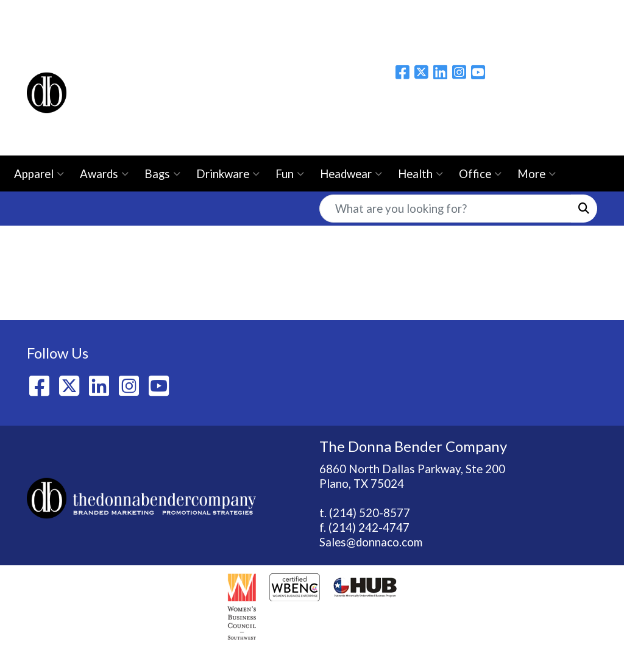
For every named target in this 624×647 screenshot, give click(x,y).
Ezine (337, 13)
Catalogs (383, 13)
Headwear (351, 173)
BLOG (165, 13)
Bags (162, 173)
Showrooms (285, 13)
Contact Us (218, 13)
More (536, 173)
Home (46, 13)
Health (420, 173)
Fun (289, 173)
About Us (93, 13)
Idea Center (61, 40)
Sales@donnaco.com (370, 542)
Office (480, 173)
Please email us (558, 108)
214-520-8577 (558, 132)
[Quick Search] (445, 209)
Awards (104, 173)
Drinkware (228, 173)
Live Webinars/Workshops (481, 13)
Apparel (39, 173)
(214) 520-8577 (369, 513)
